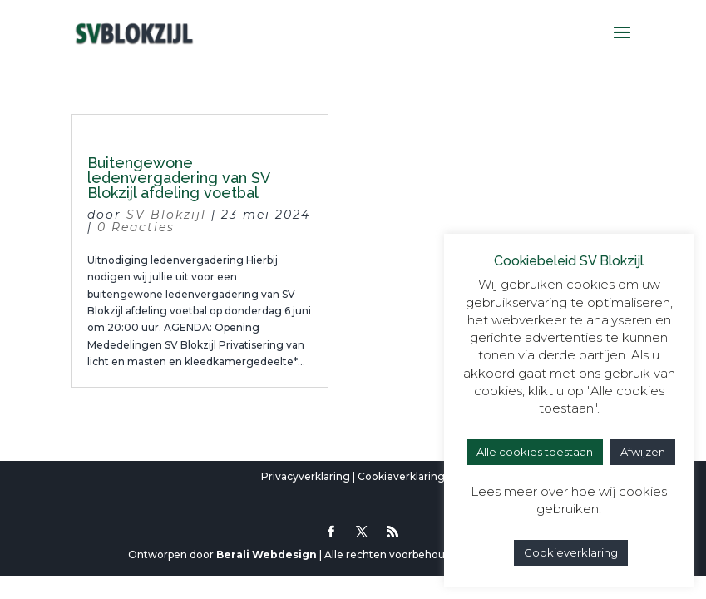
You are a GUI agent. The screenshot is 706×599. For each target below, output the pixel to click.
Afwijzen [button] (642, 451)
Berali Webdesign (266, 554)
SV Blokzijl (166, 214)
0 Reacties (136, 227)
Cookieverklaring (401, 476)
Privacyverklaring (305, 476)
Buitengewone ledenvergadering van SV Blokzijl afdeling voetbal (178, 177)
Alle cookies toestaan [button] (534, 451)
